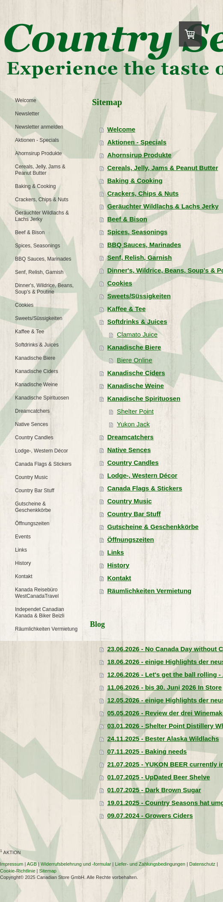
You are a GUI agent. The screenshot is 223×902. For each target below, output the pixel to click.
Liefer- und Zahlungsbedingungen (150, 864)
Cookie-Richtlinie (18, 870)
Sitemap (47, 870)
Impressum (11, 864)
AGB (32, 864)
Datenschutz (202, 864)
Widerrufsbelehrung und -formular (76, 864)
